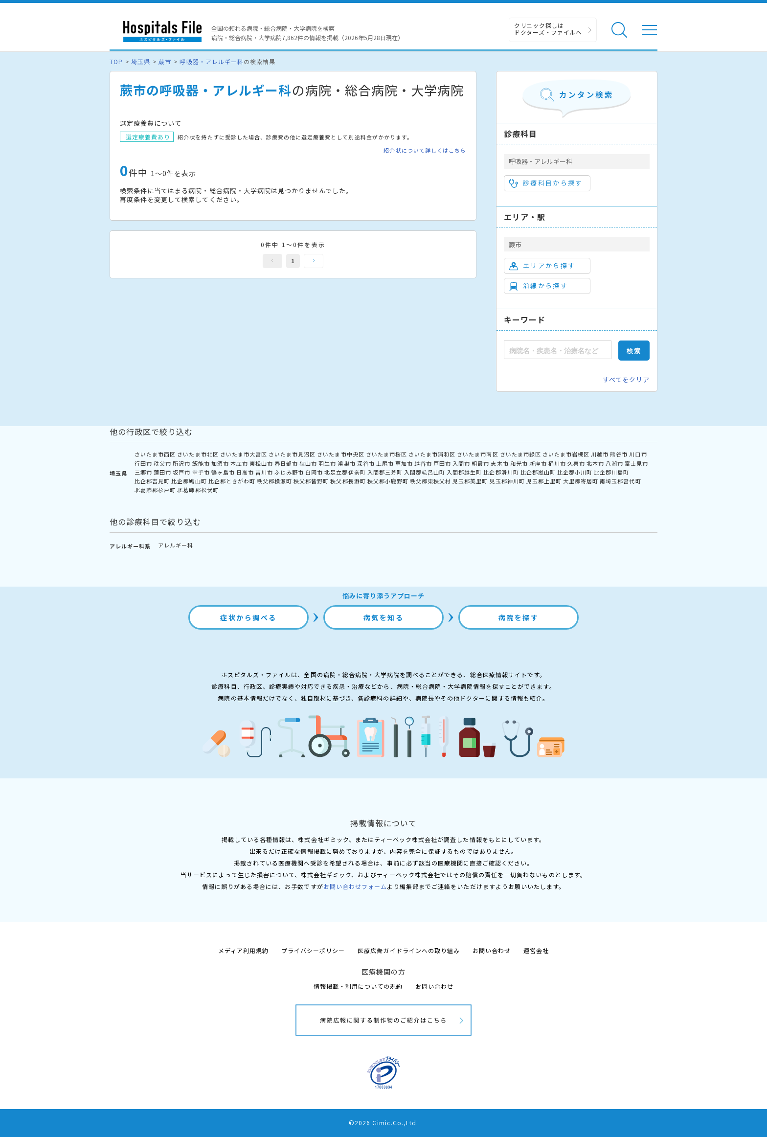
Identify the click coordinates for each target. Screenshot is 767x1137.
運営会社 (536, 950)
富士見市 (636, 463)
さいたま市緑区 (520, 454)
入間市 (461, 463)
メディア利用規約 (243, 950)
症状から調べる (248, 617)
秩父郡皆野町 (311, 481)
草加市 (404, 463)
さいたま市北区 (197, 454)
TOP (116, 61)
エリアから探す (542, 266)
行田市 (143, 463)
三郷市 (143, 472)
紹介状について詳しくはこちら (425, 150)
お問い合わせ (492, 950)
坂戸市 (181, 472)
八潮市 (614, 463)
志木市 (499, 463)
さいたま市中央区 (340, 454)
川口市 (638, 454)
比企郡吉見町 (152, 481)
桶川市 (557, 463)
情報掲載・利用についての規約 (358, 986)
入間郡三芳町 (385, 472)
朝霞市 (480, 463)
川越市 (600, 454)
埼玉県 (140, 61)
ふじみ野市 (289, 472)
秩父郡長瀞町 (347, 481)
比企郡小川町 (574, 472)
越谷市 (423, 463)
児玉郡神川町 (507, 481)
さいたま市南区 (477, 454)
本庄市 (239, 463)
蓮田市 (162, 472)
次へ (313, 261)
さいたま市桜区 (386, 454)
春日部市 (286, 463)
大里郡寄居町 (580, 481)
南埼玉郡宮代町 (620, 481)
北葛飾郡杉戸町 (155, 490)
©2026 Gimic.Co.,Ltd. (383, 1122)
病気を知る (383, 617)
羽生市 (327, 463)
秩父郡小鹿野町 (387, 481)
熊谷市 (619, 454)
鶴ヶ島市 (223, 472)
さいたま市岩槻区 (565, 454)
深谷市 (366, 463)
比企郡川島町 (611, 472)
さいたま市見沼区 (292, 454)
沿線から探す (538, 286)
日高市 (245, 472)
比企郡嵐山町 (538, 472)
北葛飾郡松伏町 (197, 490)
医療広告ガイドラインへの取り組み (409, 950)
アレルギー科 (175, 545)
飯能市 (201, 463)
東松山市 (261, 463)
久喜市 (576, 463)
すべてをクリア (626, 379)
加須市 (220, 463)
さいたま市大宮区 (243, 454)
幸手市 (201, 472)
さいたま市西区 (155, 454)
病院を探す (518, 617)
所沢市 (181, 463)
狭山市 (308, 463)
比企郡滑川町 (501, 472)
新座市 (538, 463)
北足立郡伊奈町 (344, 472)
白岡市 (314, 472)
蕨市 (164, 61)
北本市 (595, 463)
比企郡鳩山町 (188, 481)
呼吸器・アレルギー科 (211, 61)
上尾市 (385, 463)
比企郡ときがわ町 (231, 481)
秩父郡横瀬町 (274, 481)
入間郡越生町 (464, 472)
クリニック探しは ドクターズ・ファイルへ (548, 28)
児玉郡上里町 (544, 481)
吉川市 (264, 472)
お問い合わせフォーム (355, 886)
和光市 (519, 463)
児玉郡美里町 (470, 481)
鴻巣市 (346, 463)
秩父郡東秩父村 (430, 481)
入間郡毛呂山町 (424, 472)
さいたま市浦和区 (431, 454)
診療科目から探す (546, 183)
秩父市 (162, 463)
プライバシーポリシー (313, 950)
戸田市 (442, 463)
